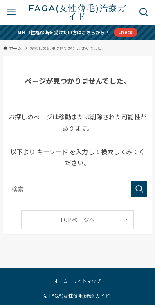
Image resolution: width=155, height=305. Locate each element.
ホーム (61, 281)
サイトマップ (87, 281)
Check (125, 32)
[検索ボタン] (144, 12)
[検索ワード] (77, 189)
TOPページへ (77, 219)
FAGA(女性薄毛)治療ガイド (77, 12)
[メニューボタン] (11, 12)
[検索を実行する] (139, 189)
